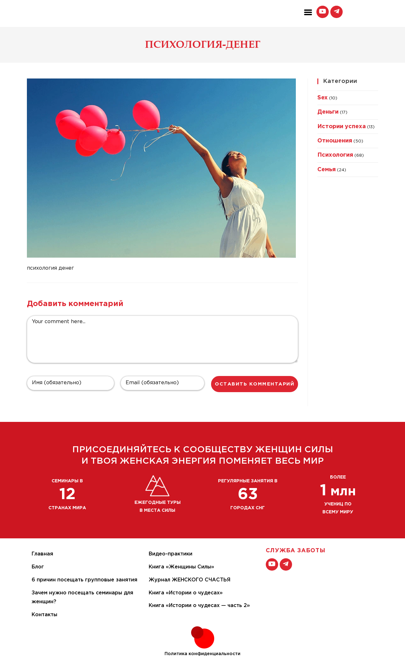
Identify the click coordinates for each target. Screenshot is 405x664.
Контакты (44, 614)
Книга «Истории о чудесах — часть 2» (199, 605)
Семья (326, 169)
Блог (38, 567)
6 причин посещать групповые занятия (84, 580)
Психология (335, 155)
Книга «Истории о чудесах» (186, 593)
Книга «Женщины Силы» (181, 567)
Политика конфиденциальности (202, 654)
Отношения (334, 140)
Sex (322, 97)
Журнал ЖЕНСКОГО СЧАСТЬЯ (189, 580)
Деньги (328, 112)
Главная (42, 554)
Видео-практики (170, 554)
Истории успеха (341, 126)
